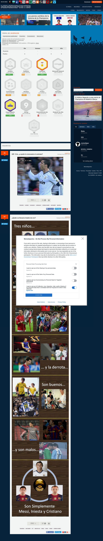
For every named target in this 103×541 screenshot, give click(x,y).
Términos (82, 170)
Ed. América (99, 175)
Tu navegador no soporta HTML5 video (40, 176)
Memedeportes (88, 166)
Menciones (40, 36)
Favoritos (22, 36)
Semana (37, 48)
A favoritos (49, 200)
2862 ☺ (33, 523)
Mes (51, 48)
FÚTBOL (73, 10)
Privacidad (88, 170)
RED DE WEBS (4, 1)
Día (25, 48)
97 (5, 217)
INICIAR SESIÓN (97, 2)
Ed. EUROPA (91, 175)
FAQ (97, 170)
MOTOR (88, 10)
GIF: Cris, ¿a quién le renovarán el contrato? (27, 154)
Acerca (78, 170)
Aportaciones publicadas (10, 36)
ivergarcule (67, 217)
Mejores (77, 8)
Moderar (98, 8)
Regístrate (87, 2)
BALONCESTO (80, 10)
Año (61, 48)
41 (5, 153)
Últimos (68, 8)
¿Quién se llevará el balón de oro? (24, 218)
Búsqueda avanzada (78, 91)
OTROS (99, 10)
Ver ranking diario (88, 161)
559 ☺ (33, 200)
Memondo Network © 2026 (95, 173)
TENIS (93, 10)
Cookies (94, 170)
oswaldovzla (67, 153)
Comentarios (31, 36)
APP (100, 170)
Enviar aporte (87, 8)
